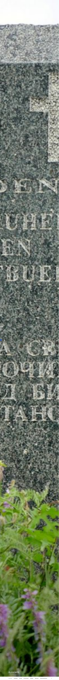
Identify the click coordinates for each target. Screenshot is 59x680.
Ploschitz (14, 672)
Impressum (36, 678)
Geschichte (10, 678)
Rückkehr (31, 678)
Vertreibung (15, 678)
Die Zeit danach (26, 678)
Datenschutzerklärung (43, 678)
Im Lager (20, 678)
